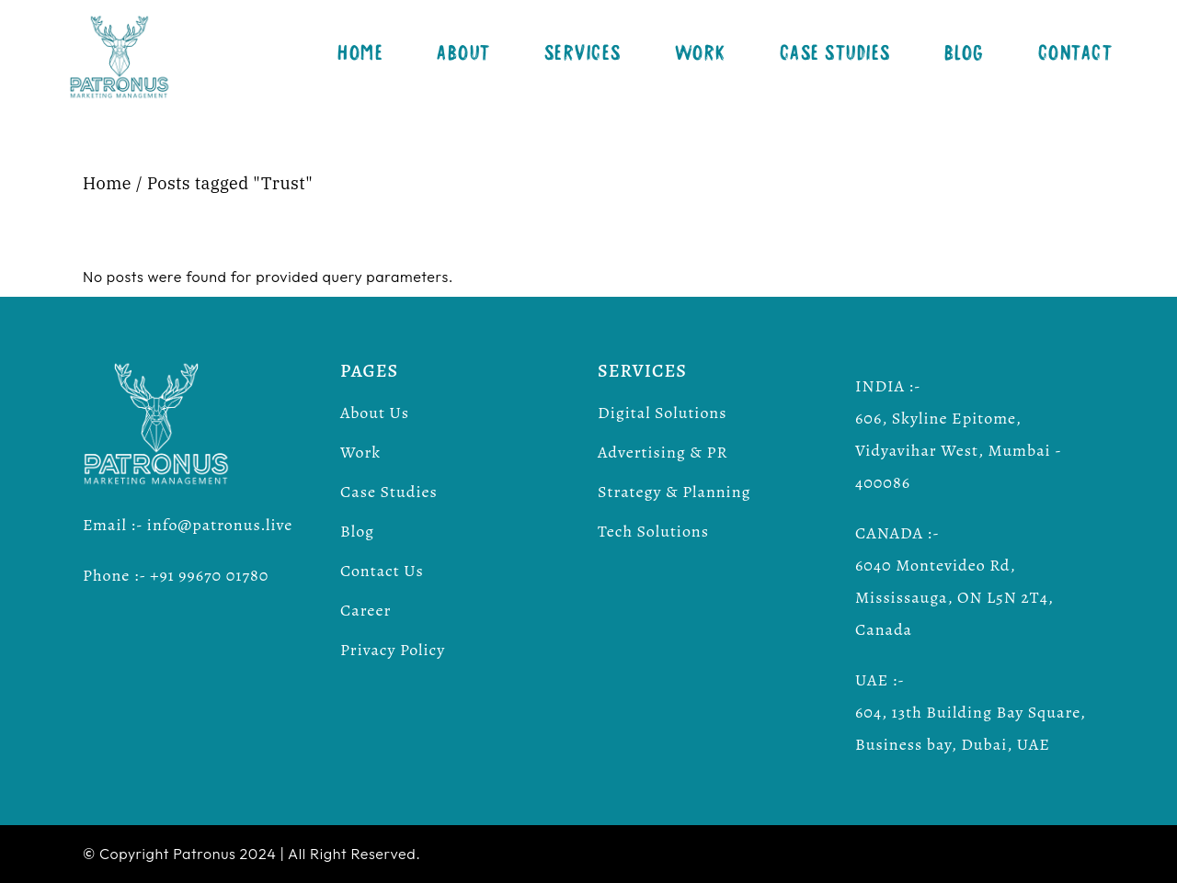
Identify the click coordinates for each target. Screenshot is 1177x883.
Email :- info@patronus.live (187, 525)
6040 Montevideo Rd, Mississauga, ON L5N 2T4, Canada (954, 597)
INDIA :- (888, 386)
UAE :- (880, 680)
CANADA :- (897, 533)
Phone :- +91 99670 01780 (176, 575)
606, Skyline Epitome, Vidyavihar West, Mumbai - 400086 (958, 450)
